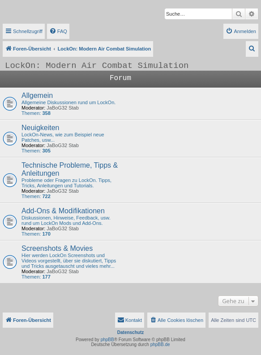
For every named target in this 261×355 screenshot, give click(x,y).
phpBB (107, 339)
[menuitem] (58, 31)
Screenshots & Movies (57, 248)
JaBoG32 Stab (63, 107)
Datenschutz (130, 332)
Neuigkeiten (40, 127)
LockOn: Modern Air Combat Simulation (96, 66)
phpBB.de (160, 344)
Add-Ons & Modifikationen (63, 211)
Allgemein (37, 95)
